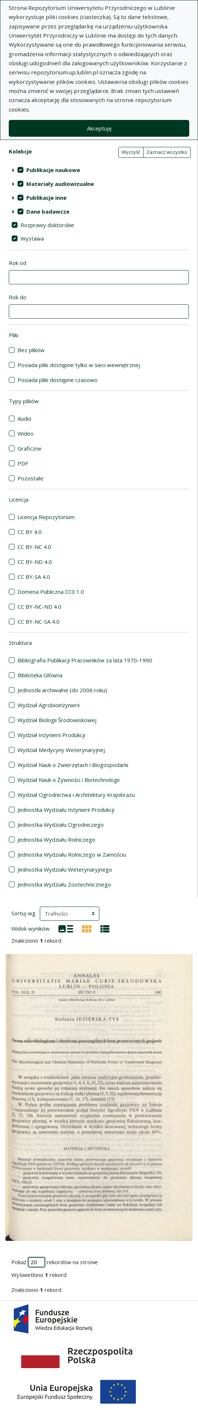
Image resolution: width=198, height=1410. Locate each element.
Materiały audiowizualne (60, 183)
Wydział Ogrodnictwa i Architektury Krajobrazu (76, 794)
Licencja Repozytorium (46, 517)
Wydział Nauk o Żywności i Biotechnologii (68, 779)
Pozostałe (30, 478)
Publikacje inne (46, 197)
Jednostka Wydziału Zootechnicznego (64, 884)
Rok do (17, 297)
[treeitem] (99, 169)
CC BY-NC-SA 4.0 (39, 621)
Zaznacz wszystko (166, 152)
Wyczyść (131, 152)
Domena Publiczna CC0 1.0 (51, 591)
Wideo (26, 433)
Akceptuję (99, 128)
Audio (24, 418)
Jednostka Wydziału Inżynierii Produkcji (66, 809)
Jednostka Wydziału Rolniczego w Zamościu (72, 854)
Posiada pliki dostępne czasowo (58, 379)
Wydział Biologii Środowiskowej (57, 720)
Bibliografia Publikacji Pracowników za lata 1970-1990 (85, 660)
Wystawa (32, 238)
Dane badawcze (47, 211)
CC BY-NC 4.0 (34, 546)
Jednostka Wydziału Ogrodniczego (61, 824)
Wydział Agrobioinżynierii (49, 705)
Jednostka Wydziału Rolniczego (56, 839)
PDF (23, 463)
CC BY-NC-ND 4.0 (39, 606)
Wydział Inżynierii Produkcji (51, 735)
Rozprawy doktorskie (47, 225)
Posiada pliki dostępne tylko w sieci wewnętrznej (79, 365)
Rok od (17, 262)
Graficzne (30, 448)
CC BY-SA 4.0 (34, 576)
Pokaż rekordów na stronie (54, 1262)
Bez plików (31, 350)
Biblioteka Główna (40, 675)
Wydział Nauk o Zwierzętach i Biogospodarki (73, 764)
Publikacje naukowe (53, 170)
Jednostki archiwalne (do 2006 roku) (62, 690)
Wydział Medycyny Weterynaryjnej (61, 749)
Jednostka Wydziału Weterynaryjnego (65, 869)
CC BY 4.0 (30, 531)
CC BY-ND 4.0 (35, 561)
